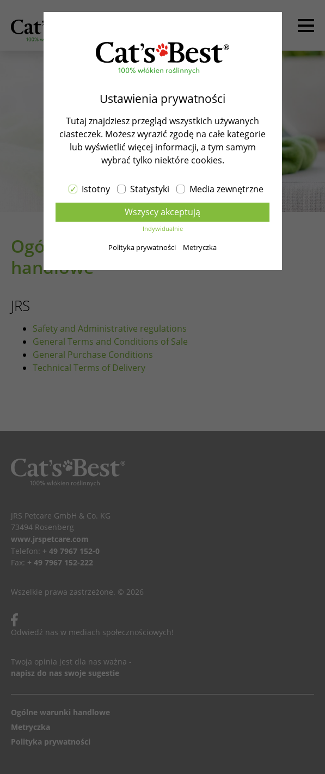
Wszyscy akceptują (162, 212)
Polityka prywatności (142, 247)
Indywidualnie (163, 228)
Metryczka (200, 247)
